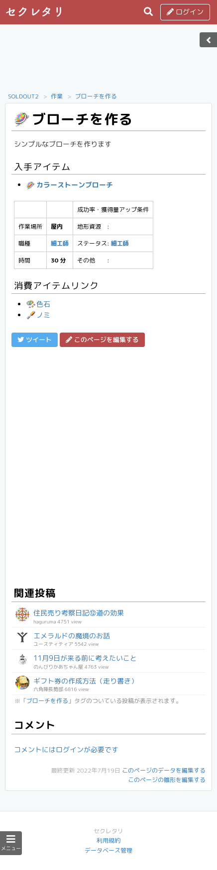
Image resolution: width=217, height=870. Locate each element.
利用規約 (108, 840)
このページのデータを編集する (164, 770)
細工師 (60, 243)
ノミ (38, 315)
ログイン (185, 11)
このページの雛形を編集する (167, 780)
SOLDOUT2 (23, 96)
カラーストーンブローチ (69, 184)
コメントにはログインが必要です (66, 749)
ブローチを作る (96, 96)
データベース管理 (108, 850)
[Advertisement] (108, 61)
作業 (57, 96)
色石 (38, 304)
